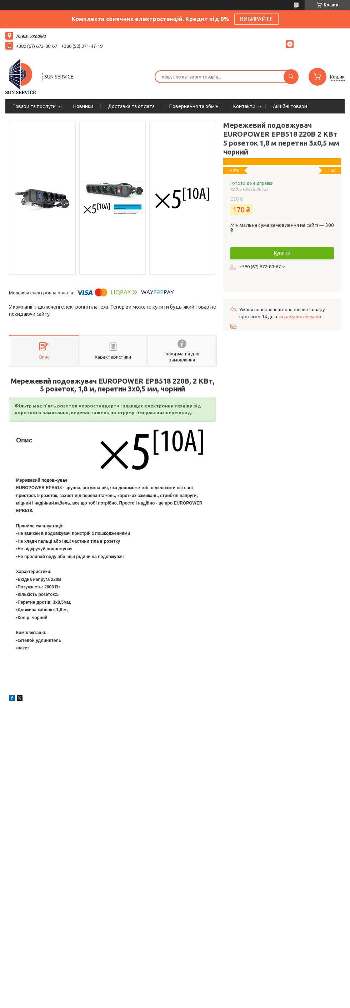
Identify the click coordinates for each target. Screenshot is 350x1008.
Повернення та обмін (194, 106)
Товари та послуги (34, 106)
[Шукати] (291, 76)
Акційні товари (290, 106)
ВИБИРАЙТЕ (256, 19)
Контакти (244, 106)
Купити (282, 253)
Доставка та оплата (131, 106)
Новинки (83, 106)
